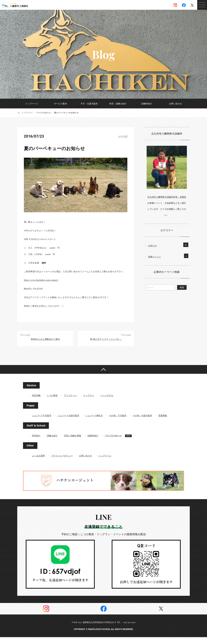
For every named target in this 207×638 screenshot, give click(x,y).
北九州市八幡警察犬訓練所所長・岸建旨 (166, 196)
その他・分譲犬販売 (142, 416)
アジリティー (70, 396)
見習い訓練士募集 (72, 436)
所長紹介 (36, 436)
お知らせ (152, 245)
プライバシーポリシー (62, 456)
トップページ (31, 103)
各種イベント (154, 256)
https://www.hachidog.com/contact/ (41, 280)
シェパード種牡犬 (94, 416)
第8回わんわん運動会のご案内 (45, 339)
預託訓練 (36, 396)
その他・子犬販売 (117, 416)
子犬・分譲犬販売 (89, 103)
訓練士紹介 (52, 436)
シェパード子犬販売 (41, 416)
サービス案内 (60, 103)
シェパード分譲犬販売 (68, 416)
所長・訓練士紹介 (117, 103)
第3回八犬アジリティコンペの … (106, 339)
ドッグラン (88, 396)
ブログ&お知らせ (43, 112)
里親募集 (162, 416)
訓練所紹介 (146, 103)
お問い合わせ (175, 103)
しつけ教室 (52, 396)
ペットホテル (106, 396)
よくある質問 (38, 456)
